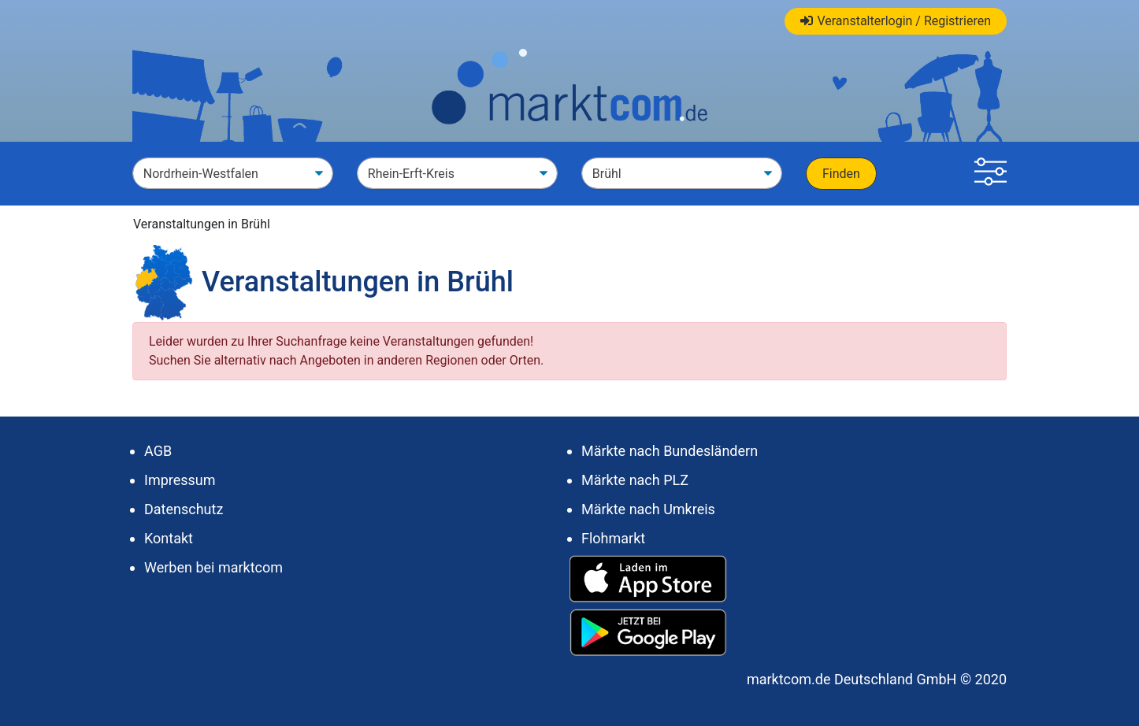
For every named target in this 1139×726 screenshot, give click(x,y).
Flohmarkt (613, 538)
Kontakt (168, 538)
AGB (158, 451)
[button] (990, 173)
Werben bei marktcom (213, 567)
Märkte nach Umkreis (648, 509)
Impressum (180, 480)
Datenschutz (183, 509)
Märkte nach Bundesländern (669, 451)
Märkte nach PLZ (634, 480)
